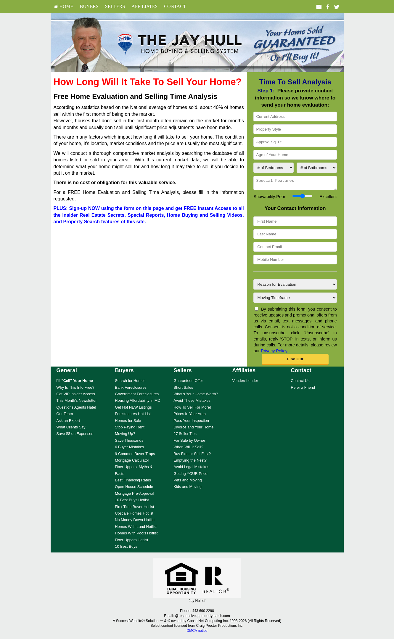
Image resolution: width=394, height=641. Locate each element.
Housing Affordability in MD (137, 402)
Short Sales (183, 389)
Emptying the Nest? (190, 462)
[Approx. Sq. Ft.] (295, 142)
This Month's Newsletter (76, 402)
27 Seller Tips (185, 435)
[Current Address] (295, 116)
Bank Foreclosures (131, 389)
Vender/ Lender (245, 382)
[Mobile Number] (295, 261)
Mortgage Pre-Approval (134, 495)
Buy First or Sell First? (192, 455)
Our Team (64, 415)
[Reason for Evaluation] (295, 286)
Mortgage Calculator (132, 462)
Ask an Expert (68, 422)
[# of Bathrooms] (317, 168)
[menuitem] (64, 6)
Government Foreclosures (137, 395)
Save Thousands (129, 442)
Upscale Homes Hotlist (134, 515)
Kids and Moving (187, 488)
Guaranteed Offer (188, 382)
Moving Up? (125, 435)
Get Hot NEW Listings (133, 409)
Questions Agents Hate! (76, 409)
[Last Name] (295, 236)
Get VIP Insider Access (75, 395)
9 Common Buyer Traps (135, 455)
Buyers (89, 6)
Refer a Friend (303, 389)
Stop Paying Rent (129, 429)
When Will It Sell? (188, 448)
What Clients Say (70, 429)
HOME (63, 6)
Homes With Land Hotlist (136, 528)
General (66, 372)
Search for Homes (130, 382)
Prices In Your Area (189, 415)
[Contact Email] (295, 248)
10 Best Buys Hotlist (132, 501)
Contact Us (300, 382)
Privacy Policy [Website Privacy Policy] (274, 352)
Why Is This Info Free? (75, 389)
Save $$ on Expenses (74, 435)
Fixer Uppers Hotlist (131, 541)
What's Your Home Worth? (195, 395)
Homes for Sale (128, 422)
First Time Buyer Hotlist (134, 508)
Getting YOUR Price (190, 475)
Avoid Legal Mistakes (191, 468)
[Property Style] (295, 129)
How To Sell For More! (192, 409)
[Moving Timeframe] (295, 299)
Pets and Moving (187, 482)
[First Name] (295, 223)
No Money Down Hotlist (135, 521)
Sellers (115, 6)
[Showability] (302, 197)
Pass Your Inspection (191, 422)
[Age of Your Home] (295, 155)
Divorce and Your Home (193, 429)
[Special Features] (295, 184)
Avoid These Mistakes (191, 402)
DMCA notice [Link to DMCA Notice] (196, 632)
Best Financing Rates (133, 482)
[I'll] (74, 382)
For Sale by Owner (189, 442)
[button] (295, 361)
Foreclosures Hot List (133, 415)
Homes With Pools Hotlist (136, 535)
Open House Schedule (134, 488)
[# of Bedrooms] (273, 168)
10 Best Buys (126, 548)
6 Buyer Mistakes (129, 448)
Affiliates (144, 6)
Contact (175, 6)
